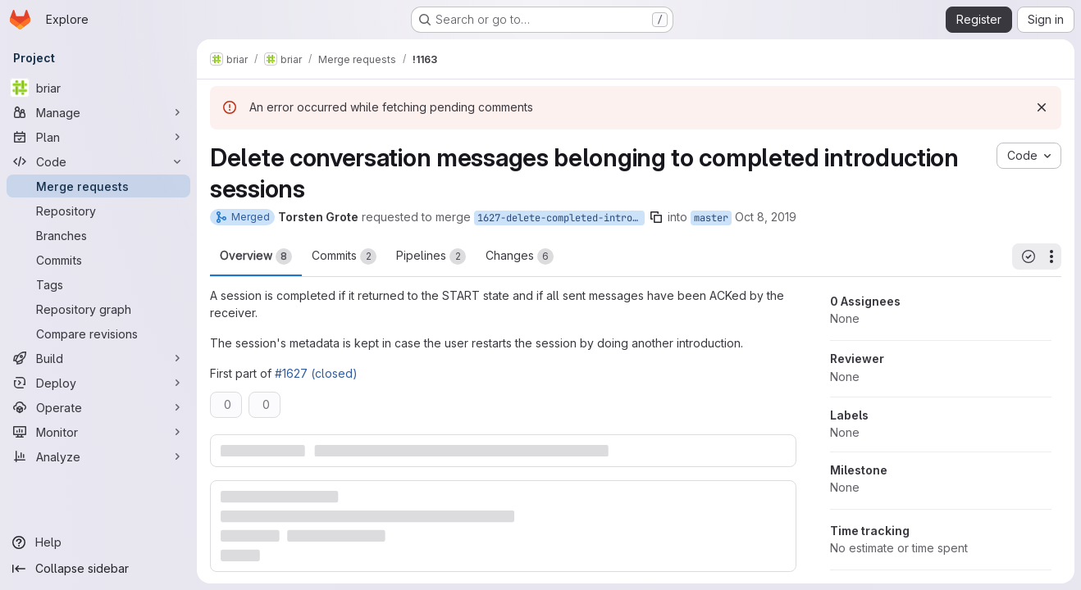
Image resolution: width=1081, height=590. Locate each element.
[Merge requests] (98, 186)
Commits (344, 256)
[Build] (98, 358)
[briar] (98, 87)
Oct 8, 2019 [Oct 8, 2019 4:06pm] (765, 217)
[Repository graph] (98, 308)
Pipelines (431, 256)
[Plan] (98, 136)
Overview (256, 256)
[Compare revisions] (98, 333)
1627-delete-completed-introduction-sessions (561, 218)
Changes (520, 256)
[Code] (98, 161)
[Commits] (98, 259)
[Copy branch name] (656, 217)
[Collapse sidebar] (98, 568)
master (711, 218)
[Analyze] (98, 456)
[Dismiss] (1041, 107)
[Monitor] (98, 431)
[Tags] (98, 284)
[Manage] (98, 112)
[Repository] (98, 210)
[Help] (98, 542)
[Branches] (98, 235)
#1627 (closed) (316, 373)
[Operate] (98, 407)
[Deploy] (98, 382)
